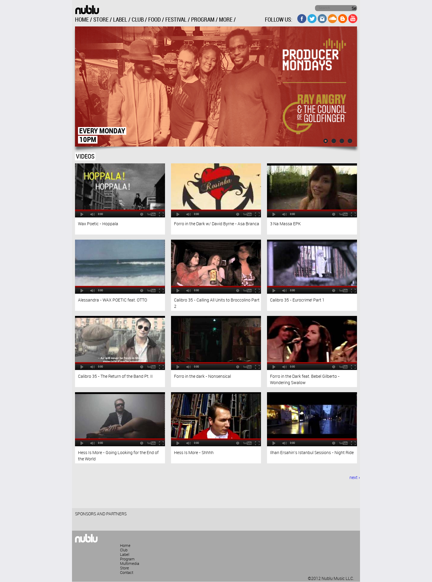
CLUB (138, 20)
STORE (101, 20)
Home (125, 546)
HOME (82, 20)
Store (124, 568)
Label (124, 555)
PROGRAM (202, 20)
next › (355, 478)
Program (127, 559)
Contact (126, 573)
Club (124, 550)
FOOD (154, 20)
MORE (225, 20)
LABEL (120, 20)
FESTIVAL (176, 20)
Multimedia (129, 564)
